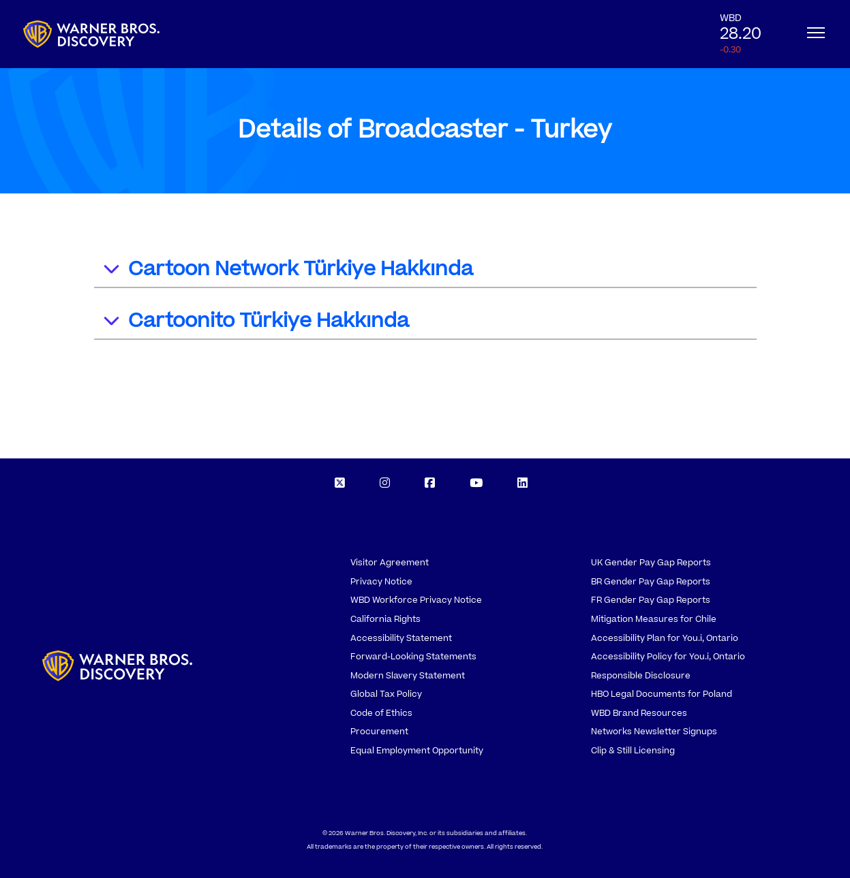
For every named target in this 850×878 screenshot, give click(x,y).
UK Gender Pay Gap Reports (651, 562)
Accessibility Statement (401, 638)
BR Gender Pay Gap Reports (650, 582)
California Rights (385, 619)
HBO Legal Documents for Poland (661, 694)
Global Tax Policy (386, 694)
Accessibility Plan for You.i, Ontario (664, 638)
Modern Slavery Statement (407, 676)
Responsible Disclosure (640, 676)
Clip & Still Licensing (633, 750)
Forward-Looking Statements (413, 656)
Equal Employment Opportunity (416, 750)
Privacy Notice (381, 582)
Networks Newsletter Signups (654, 731)
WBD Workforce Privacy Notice (416, 600)
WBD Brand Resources (639, 713)
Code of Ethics (381, 713)
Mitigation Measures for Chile (653, 619)
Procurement (379, 731)
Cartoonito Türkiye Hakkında (255, 323)
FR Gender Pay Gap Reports (650, 600)
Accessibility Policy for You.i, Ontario (668, 656)
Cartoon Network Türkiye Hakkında (287, 271)
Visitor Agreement (389, 562)
